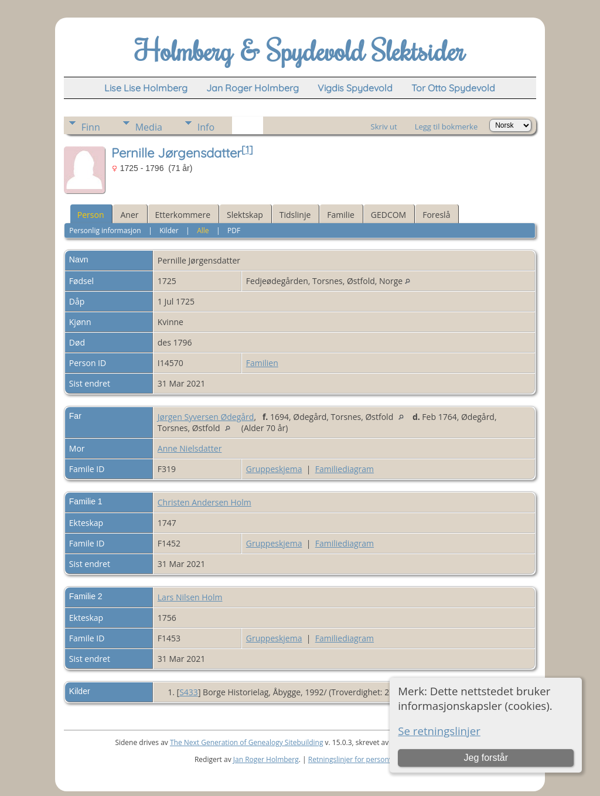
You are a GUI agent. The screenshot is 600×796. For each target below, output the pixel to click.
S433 (188, 692)
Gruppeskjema (274, 468)
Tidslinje (295, 214)
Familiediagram (344, 468)
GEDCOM (388, 214)
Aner (129, 214)
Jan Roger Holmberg (266, 759)
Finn (90, 127)
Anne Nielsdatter (190, 448)
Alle (203, 230)
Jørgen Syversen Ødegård (206, 416)
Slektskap (245, 214)
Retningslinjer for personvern (356, 759)
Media (148, 127)
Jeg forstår (485, 758)
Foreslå (436, 214)
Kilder (168, 230)
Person (90, 214)
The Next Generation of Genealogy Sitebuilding (246, 742)
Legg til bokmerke (446, 126)
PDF (233, 230)
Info (205, 127)
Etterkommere (183, 214)
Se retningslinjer (439, 730)
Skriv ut (384, 126)
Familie (340, 214)
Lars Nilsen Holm (190, 597)
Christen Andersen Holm (204, 502)
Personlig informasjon (105, 230)
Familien (262, 362)
